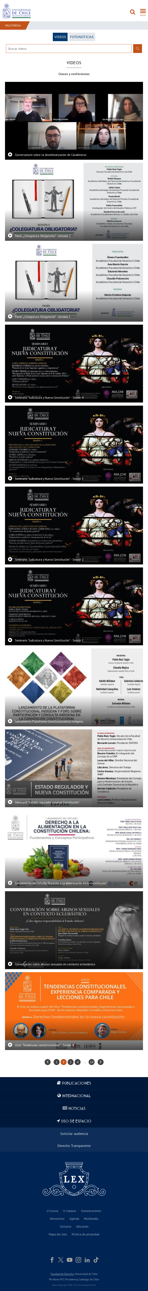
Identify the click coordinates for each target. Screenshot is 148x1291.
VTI (75, 1285)
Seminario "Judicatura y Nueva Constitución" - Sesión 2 (49, 559)
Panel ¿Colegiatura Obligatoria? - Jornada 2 (42, 236)
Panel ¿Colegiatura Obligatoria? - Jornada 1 (42, 317)
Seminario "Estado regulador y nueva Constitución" (47, 802)
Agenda (74, 1219)
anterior (48, 1062)
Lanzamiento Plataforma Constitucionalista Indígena (49, 721)
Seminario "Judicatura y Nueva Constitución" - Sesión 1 (49, 640)
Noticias (76, 1108)
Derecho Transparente (74, 1145)
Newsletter (57, 1219)
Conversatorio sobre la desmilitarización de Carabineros (50, 155)
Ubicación (82, 1226)
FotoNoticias (82, 37)
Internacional (76, 1096)
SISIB (69, 1285)
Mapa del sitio (58, 1234)
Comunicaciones (91, 1211)
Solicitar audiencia (74, 1133)
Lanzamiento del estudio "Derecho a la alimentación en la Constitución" (61, 883)
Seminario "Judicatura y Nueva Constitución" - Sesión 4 (49, 397)
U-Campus (69, 1211)
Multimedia (13, 25)
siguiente (101, 1062)
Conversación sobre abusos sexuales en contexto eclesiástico (55, 964)
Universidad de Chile (87, 1285)
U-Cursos (52, 1211)
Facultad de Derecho (62, 1274)
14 (91, 1062)
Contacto (65, 1226)
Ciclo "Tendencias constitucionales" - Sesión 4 (44, 1045)
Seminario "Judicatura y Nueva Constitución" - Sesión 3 (49, 479)
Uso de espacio (76, 1121)
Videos (60, 37)
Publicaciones (76, 1083)
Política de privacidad (85, 1234)
